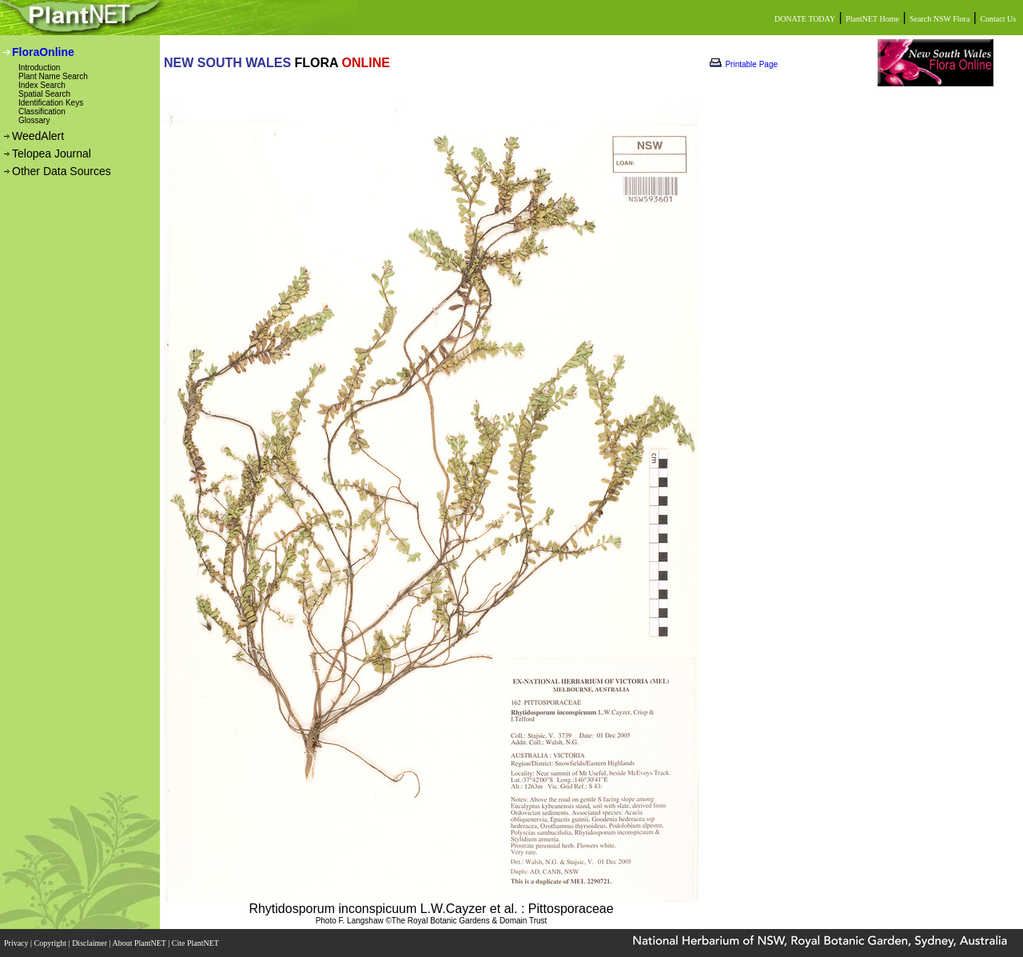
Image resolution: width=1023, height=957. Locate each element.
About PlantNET (140, 943)
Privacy (17, 943)
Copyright (51, 943)
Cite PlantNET (196, 943)
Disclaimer (90, 943)
